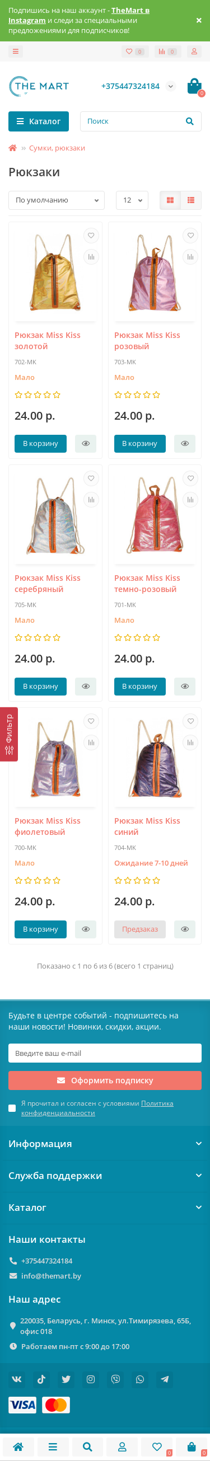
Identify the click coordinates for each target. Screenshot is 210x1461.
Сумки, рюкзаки (57, 148)
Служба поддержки (105, 1175)
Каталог (105, 1207)
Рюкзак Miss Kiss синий (147, 826)
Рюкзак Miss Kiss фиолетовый (48, 826)
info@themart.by (51, 1276)
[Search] (141, 121)
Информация (105, 1143)
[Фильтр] (9, 734)
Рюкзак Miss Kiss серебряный (48, 583)
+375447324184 (46, 1261)
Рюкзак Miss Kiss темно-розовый (147, 583)
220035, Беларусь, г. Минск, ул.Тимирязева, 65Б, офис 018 (105, 1326)
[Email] (105, 1053)
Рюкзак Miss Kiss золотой (48, 340)
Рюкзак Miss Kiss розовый (147, 340)
